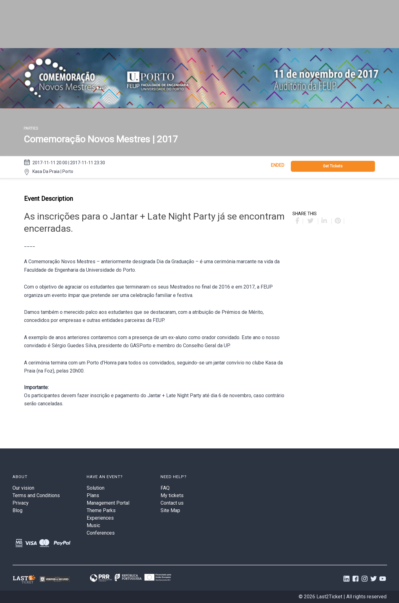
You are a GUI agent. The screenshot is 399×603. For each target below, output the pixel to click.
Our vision (23, 488)
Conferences (101, 533)
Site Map (170, 510)
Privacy (20, 503)
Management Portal (108, 503)
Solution (95, 488)
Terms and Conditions (36, 495)
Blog (17, 510)
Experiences (100, 518)
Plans (93, 495)
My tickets (172, 495)
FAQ (165, 488)
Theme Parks (101, 510)
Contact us (172, 503)
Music (93, 525)
